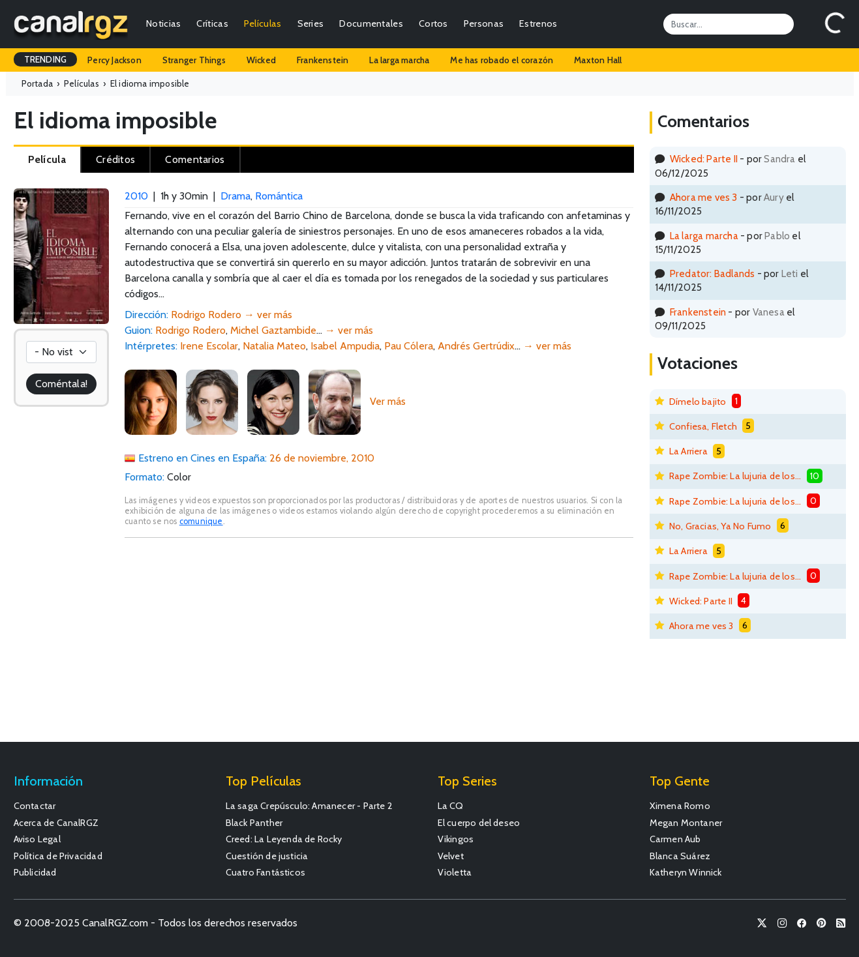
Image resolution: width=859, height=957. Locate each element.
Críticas (212, 23)
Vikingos (456, 839)
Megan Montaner (686, 823)
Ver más (388, 401)
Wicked (261, 60)
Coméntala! (61, 383)
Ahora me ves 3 (704, 197)
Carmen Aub (675, 839)
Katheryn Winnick (686, 872)
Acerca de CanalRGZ (56, 823)
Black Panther (254, 823)
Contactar (35, 806)
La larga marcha (399, 60)
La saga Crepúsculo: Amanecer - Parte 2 (309, 806)
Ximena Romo (680, 806)
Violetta (455, 872)
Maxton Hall (598, 60)
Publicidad (35, 872)
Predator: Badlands (712, 273)
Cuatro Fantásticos (266, 872)
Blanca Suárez (680, 856)
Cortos (433, 23)
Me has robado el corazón (501, 60)
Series (310, 23)
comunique (201, 521)
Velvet (451, 856)
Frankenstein (322, 60)
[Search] (728, 24)
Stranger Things (194, 60)
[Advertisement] (379, 646)
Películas (263, 23)
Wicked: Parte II (704, 159)
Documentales (371, 23)
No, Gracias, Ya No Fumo (720, 526)
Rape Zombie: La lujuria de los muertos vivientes (735, 476)
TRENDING (45, 59)
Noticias (163, 23)
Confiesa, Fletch (703, 426)
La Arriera (688, 451)
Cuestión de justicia (267, 856)
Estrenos (538, 23)
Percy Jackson (114, 60)
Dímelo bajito (698, 401)
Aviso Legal (37, 839)
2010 (136, 196)
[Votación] (61, 352)
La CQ (451, 806)
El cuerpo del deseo (479, 823)
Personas (484, 23)
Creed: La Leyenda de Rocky (284, 839)
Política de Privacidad (58, 856)
